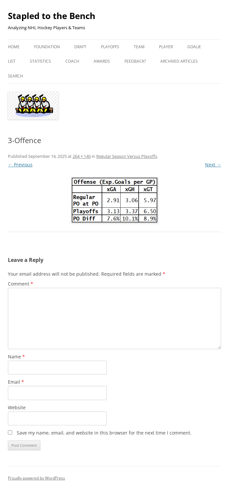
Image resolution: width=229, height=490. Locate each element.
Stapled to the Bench (51, 16)
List (11, 61)
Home (14, 47)
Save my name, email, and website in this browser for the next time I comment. (104, 433)
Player (166, 47)
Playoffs (110, 47)
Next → (213, 164)
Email (16, 382)
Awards (102, 61)
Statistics (40, 61)
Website (17, 407)
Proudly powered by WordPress (36, 478)
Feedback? (135, 61)
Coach (72, 61)
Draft (80, 47)
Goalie (194, 47)
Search (15, 76)
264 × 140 (82, 156)
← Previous (20, 164)
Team (139, 47)
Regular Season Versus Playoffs (126, 156)
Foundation (47, 47)
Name (16, 356)
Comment (20, 284)
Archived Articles (179, 61)
